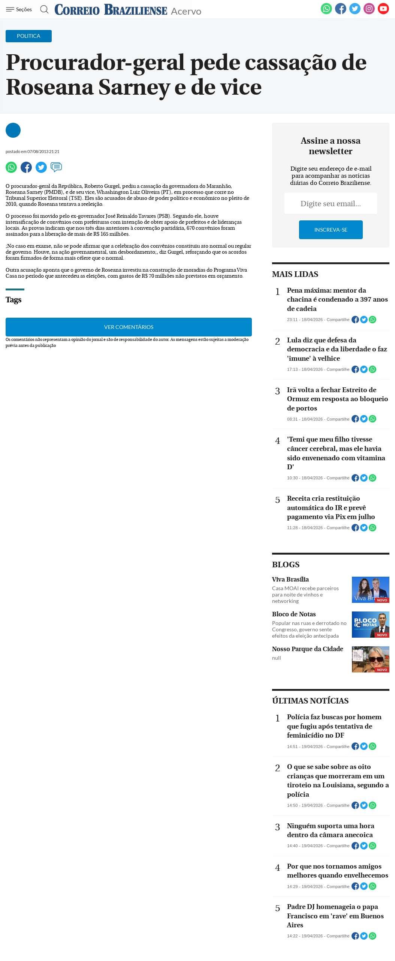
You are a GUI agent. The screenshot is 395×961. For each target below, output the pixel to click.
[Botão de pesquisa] (42, 9)
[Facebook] (340, 13)
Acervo (186, 10)
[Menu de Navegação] (20, 9)
